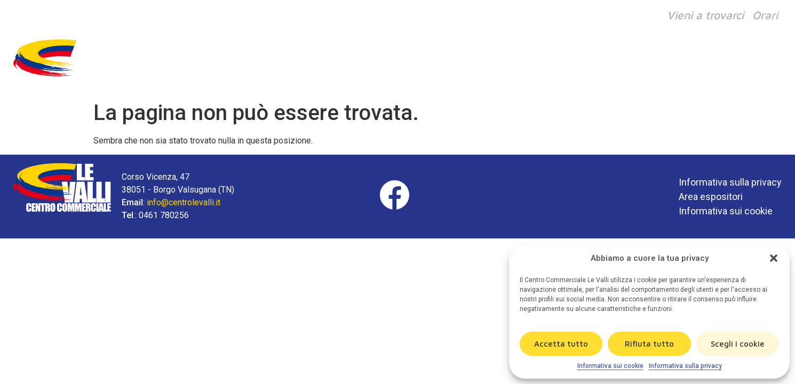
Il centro (570, 63)
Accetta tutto (561, 343)
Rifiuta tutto (649, 343)
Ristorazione (639, 63)
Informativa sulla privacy (685, 366)
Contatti (753, 63)
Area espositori (711, 196)
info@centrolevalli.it (183, 202)
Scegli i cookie (738, 343)
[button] (773, 258)
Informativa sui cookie (610, 366)
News (702, 63)
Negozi (515, 63)
